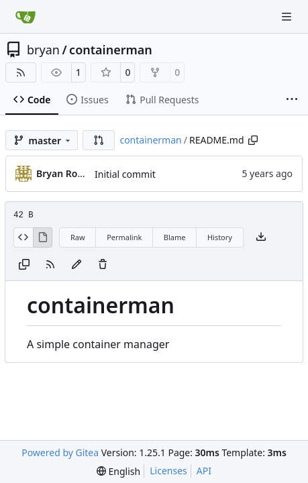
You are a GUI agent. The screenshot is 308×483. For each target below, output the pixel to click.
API (204, 470)
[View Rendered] (43, 237)
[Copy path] (253, 140)
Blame (175, 237)
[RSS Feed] (20, 72)
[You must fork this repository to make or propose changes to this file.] (76, 265)
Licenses (168, 470)
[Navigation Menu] (287, 16)
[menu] (118, 471)
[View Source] (23, 237)
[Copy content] (24, 265)
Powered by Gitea (60, 452)
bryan (43, 49)
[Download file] (261, 237)
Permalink (124, 237)
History (219, 237)
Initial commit (125, 174)
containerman (110, 49)
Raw (77, 237)
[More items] (292, 100)
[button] (99, 140)
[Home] (25, 17)
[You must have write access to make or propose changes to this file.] (102, 265)
